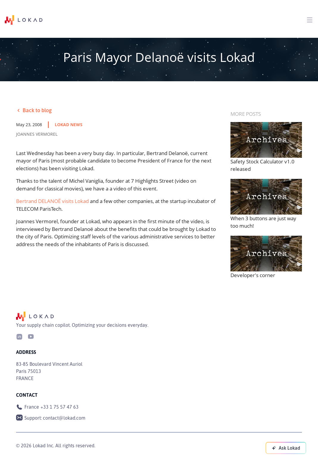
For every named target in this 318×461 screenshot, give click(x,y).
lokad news (68, 124)
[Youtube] (30, 336)
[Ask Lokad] (286, 448)
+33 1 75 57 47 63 (59, 407)
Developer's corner (252, 275)
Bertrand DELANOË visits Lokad (52, 201)
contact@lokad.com (64, 418)
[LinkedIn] (19, 336)
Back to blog (34, 110)
